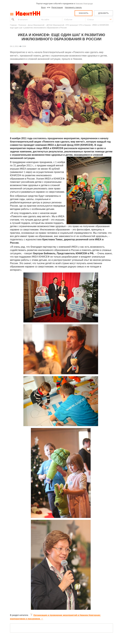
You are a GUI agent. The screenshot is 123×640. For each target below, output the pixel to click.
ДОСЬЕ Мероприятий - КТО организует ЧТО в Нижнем (69, 25)
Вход (43, 7)
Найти (12, 19)
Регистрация (57, 7)
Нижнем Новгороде (84, 3)
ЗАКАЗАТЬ (83, 13)
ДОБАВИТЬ (103, 13)
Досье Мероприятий (36, 25)
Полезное (22, 25)
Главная (13, 25)
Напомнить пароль (73, 7)
